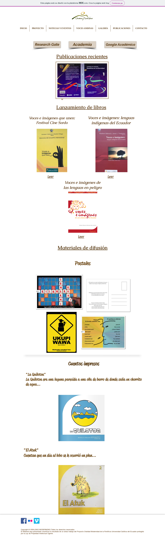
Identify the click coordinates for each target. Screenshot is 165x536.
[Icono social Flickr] (30, 521)
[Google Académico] (121, 44)
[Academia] (82, 44)
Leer (51, 176)
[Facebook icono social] (24, 521)
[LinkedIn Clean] (139, 526)
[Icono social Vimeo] (37, 521)
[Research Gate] (47, 44)
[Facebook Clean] (136, 526)
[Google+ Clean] (143, 526)
